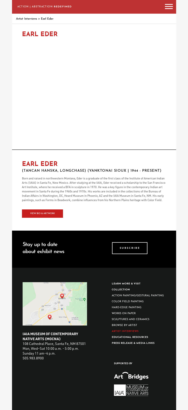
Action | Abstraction (44, 6)
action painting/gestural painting (138, 295)
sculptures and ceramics (130, 319)
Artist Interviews (26, 18)
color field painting (128, 301)
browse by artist (124, 325)
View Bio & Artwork (42, 213)
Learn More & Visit (126, 283)
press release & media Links (133, 343)
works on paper (124, 313)
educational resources (130, 337)
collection (121, 289)
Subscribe (130, 248)
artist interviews (125, 331)
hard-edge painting (126, 307)
